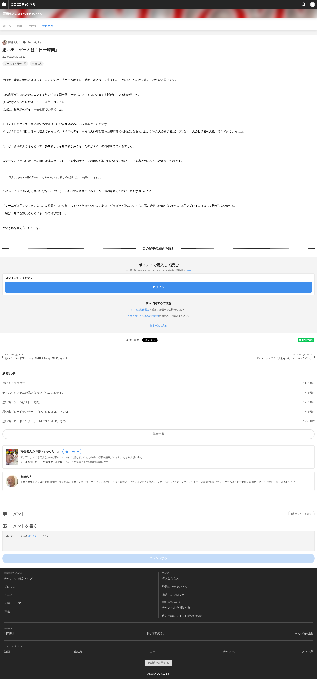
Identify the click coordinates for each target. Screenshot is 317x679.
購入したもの (170, 578)
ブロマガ (47, 26)
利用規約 (9, 633)
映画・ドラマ (12, 603)
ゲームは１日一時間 (15, 63)
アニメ (8, 594)
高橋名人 (37, 63)
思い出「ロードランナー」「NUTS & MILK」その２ (35, 411)
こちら (188, 270)
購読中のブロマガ (173, 594)
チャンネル (230, 651)
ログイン (32, 535)
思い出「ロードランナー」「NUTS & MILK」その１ (35, 421)
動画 (19, 26)
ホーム (7, 26)
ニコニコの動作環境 (138, 309)
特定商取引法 (155, 633)
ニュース (152, 651)
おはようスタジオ (13, 383)
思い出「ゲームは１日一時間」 (22, 402)
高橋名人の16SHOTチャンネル (22, 13)
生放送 (32, 26)
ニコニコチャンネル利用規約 (143, 316)
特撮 (7, 611)
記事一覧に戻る (158, 325)
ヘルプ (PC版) (304, 633)
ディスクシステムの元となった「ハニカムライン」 (35, 392)
